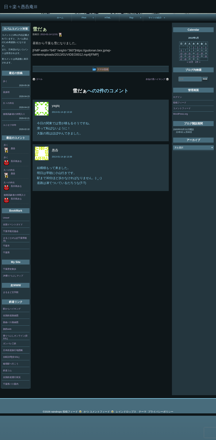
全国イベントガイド (13, 248)
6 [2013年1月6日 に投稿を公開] (181, 75)
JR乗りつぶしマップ (13, 300)
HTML (108, 42)
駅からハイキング (12, 333)
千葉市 (6, 270)
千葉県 (6, 276)
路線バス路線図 (10, 346)
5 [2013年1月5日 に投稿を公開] (205, 72)
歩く (5, 105)
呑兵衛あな (16, 185)
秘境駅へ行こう (10, 388)
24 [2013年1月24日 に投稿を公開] (198, 80)
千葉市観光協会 (10, 255)
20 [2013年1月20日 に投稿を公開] (181, 80)
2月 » (197, 86)
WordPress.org (180, 138)
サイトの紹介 (155, 42)
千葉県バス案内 (10, 408)
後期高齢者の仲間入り (14, 138)
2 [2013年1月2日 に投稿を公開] (193, 72)
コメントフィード (182, 132)
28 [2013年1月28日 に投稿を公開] (185, 83)
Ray (131, 42)
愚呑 (13, 172)
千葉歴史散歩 (9, 293)
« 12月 (190, 86)
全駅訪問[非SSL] (11, 381)
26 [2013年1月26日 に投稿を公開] (206, 80)
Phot (84, 42)
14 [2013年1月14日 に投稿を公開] (185, 77)
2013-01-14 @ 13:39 (62, 181)
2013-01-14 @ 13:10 (62, 136)
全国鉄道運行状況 (12, 401)
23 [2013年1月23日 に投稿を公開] (194, 80)
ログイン (177, 121)
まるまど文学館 (10, 316)
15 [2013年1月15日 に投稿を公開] (189, 77)
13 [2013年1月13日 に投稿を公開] (181, 77)
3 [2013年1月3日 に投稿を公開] (197, 72)
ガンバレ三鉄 (9, 367)
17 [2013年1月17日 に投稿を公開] (198, 77)
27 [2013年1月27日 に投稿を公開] (181, 83)
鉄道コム (7, 394)
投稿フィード (179, 127)
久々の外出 (8, 127)
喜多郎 (6, 116)
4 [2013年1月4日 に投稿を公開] (201, 72)
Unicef (6, 242)
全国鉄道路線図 (10, 340)
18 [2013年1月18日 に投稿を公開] (202, 77)
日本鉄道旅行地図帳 (13, 374)
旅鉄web (7, 353)
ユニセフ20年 (9, 149)
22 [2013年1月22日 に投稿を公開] (189, 80)
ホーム (60, 42)
